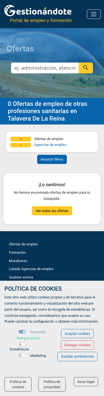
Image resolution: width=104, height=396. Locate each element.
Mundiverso (18, 261)
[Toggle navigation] (94, 14)
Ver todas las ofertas (51, 211)
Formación (17, 252)
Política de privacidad (52, 384)
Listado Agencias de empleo (31, 269)
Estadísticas (19, 349)
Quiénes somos (21, 277)
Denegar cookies (77, 345)
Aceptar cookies (77, 334)
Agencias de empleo (50, 145)
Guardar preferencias (77, 356)
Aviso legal (86, 382)
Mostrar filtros (52, 159)
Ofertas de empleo (23, 244)
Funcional (37, 332)
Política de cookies (18, 384)
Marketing (38, 355)
